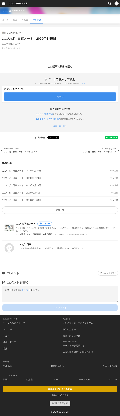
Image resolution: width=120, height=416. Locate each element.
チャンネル (84, 379)
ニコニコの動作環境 (44, 114)
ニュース (55, 379)
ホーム (5, 20)
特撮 (5, 348)
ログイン (25, 290)
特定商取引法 (57, 365)
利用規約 (7, 365)
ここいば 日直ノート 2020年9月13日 (21, 185)
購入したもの (69, 329)
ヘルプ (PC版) (110, 365)
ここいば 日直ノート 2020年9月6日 (21, 193)
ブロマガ (37, 20)
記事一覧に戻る (60, 126)
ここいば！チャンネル (13, 10)
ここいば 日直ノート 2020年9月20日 (21, 178)
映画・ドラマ (9, 342)
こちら (82, 83)
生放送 (25, 20)
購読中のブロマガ (71, 336)
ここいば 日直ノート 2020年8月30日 (21, 200)
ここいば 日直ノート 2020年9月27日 (21, 171)
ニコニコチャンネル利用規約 (48, 119)
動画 (15, 20)
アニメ (6, 336)
